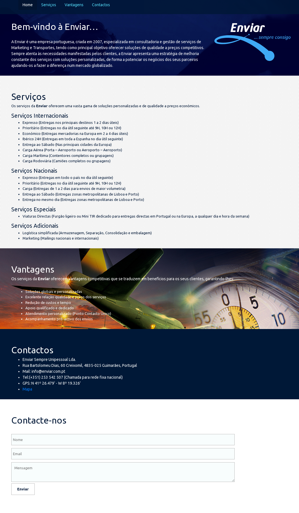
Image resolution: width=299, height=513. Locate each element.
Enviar (23, 489)
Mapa (27, 389)
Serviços (48, 5)
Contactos (101, 5)
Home (28, 5)
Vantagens (74, 5)
